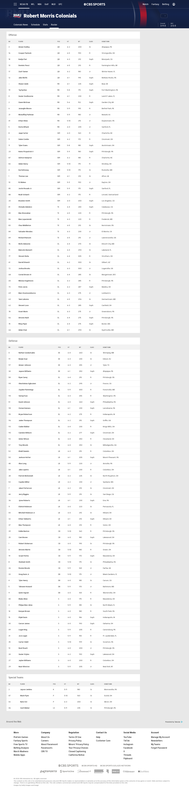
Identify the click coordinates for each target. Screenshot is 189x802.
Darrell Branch (24, 262)
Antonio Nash (24, 318)
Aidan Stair (23, 330)
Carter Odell (23, 642)
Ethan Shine (23, 121)
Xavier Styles (24, 654)
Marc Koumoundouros (27, 293)
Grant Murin (23, 311)
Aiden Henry (23, 164)
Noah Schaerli (24, 194)
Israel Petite (24, 556)
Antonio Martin (24, 550)
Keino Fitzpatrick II (26, 151)
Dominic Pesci (24, 65)
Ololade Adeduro (25, 207)
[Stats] (45, 24)
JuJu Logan (23, 636)
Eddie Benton (24, 531)
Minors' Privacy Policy (79, 744)
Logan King (23, 630)
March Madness (21, 751)
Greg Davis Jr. (24, 574)
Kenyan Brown (24, 611)
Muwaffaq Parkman (26, 115)
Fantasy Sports (21, 740)
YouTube (128, 737)
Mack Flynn (24, 696)
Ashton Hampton (25, 158)
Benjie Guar (23, 359)
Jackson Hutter (25, 457)
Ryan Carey (23, 377)
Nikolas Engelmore (26, 281)
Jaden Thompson (25, 420)
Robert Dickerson (26, 543)
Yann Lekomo (24, 299)
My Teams (155, 744)
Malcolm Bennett (25, 250)
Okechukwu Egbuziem (27, 383)
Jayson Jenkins (26, 689)
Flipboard (128, 758)
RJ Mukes (22, 182)
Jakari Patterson (25, 488)
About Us (45, 737)
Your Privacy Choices (78, 748)
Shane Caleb (23, 84)
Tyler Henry (23, 580)
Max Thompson (25, 525)
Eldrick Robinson (25, 506)
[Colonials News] (21, 24)
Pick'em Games (21, 737)
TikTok (127, 740)
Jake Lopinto (24, 470)
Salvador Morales (26, 231)
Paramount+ (47, 748)
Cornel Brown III (25, 274)
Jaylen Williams (25, 660)
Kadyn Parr (23, 59)
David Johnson (24, 402)
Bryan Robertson (25, 414)
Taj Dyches (23, 90)
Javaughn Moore (25, 108)
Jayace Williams (25, 371)
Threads (127, 755)
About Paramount (49, 744)
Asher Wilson (24, 439)
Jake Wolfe (23, 78)
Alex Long (22, 463)
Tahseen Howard (25, 586)
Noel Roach (23, 648)
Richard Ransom (25, 238)
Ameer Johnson (25, 365)
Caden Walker (24, 426)
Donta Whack (24, 127)
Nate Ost (23, 702)
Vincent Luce (24, 305)
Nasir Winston (24, 666)
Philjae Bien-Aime (25, 605)
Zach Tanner (23, 71)
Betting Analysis (21, 748)
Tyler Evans (23, 145)
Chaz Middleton (25, 225)
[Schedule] (35, 24)
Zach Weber (25, 708)
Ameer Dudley (24, 47)
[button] (164, 16)
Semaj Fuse (23, 396)
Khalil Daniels (24, 451)
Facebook (128, 748)
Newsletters (156, 740)
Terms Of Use (75, 737)
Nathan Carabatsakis (27, 353)
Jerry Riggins (24, 494)
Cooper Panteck (25, 53)
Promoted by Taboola (174, 722)
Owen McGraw (24, 102)
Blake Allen (23, 599)
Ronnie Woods (24, 568)
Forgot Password (159, 748)
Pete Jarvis (23, 287)
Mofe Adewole (24, 244)
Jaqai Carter (23, 133)
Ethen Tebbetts (25, 519)
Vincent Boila (24, 256)
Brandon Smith (24, 201)
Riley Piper (23, 324)
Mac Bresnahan (24, 213)
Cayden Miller (24, 482)
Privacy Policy (75, 740)
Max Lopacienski (25, 219)
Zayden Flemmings (26, 390)
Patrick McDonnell (26, 476)
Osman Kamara (24, 408)
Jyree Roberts (24, 500)
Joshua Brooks (24, 268)
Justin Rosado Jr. (25, 188)
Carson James (24, 623)
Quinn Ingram (24, 593)
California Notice (76, 755)
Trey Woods (23, 445)
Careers (45, 740)
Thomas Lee (23, 176)
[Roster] (54, 24)
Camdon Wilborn (25, 433)
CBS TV (44, 751)
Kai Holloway (24, 170)
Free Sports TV (20, 744)
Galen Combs (24, 139)
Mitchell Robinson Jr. (27, 513)
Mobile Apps (19, 755)
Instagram (128, 744)
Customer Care (103, 740)
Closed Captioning (77, 751)
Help (98, 737)
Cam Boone (23, 537)
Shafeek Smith (24, 562)
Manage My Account (160, 737)
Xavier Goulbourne (26, 96)
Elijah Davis (23, 617)
